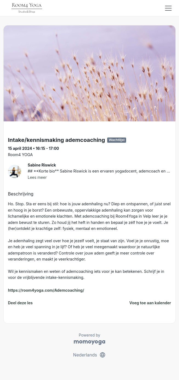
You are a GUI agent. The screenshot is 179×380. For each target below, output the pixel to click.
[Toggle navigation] (168, 8)
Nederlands (89, 355)
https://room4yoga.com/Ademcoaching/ (46, 290)
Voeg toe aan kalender (150, 302)
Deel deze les (20, 302)
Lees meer (37, 177)
